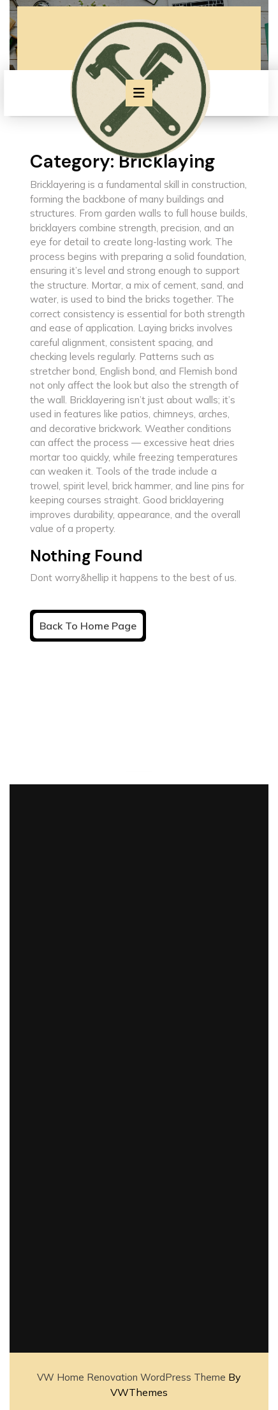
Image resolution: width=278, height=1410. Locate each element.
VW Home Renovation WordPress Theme (131, 1377)
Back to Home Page (91, 627)
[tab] (139, 93)
